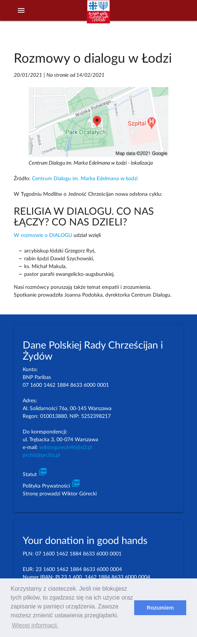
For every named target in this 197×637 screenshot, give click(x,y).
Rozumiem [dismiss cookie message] (160, 608)
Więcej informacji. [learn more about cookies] (35, 625)
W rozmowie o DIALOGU (43, 235)
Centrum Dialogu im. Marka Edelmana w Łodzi (85, 178)
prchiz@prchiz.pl (41, 455)
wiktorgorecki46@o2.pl (65, 447)
